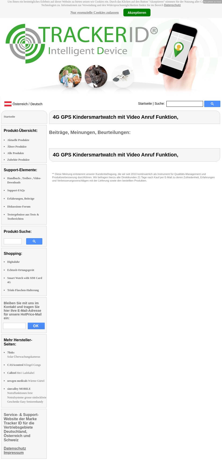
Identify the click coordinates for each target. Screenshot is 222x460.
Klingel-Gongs (24, 365)
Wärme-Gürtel (25, 380)
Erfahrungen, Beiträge (20, 198)
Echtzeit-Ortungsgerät (20, 270)
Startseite (145, 103)
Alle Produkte (15, 153)
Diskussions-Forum (18, 206)
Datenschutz (172, 5)
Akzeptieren (137, 12)
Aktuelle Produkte (18, 140)
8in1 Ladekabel (20, 373)
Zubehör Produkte (18, 159)
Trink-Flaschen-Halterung (23, 290)
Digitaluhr (13, 261)
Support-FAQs (16, 190)
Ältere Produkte (17, 146)
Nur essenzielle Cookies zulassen (94, 12)
